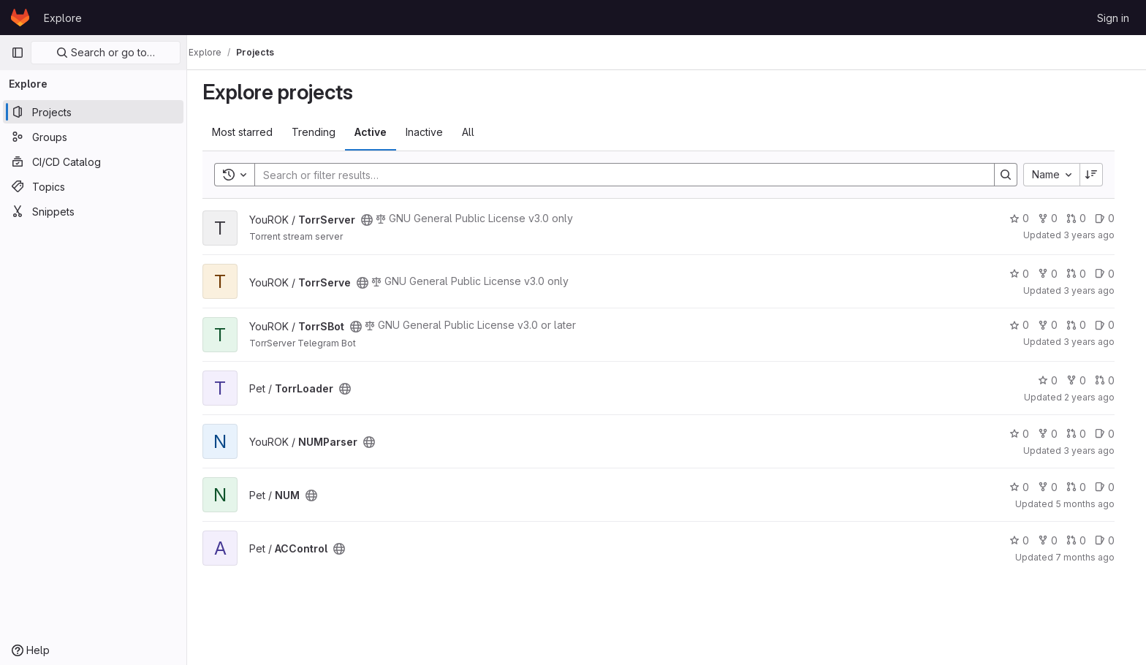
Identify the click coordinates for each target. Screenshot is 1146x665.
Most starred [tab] (250, 132)
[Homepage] (20, 17)
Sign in (1113, 18)
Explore (63, 18)
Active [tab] (379, 132)
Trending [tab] (322, 132)
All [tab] (476, 132)
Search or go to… (105, 52)
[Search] (625, 174)
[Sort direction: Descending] (1099, 174)
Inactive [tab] (432, 132)
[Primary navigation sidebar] (17, 52)
